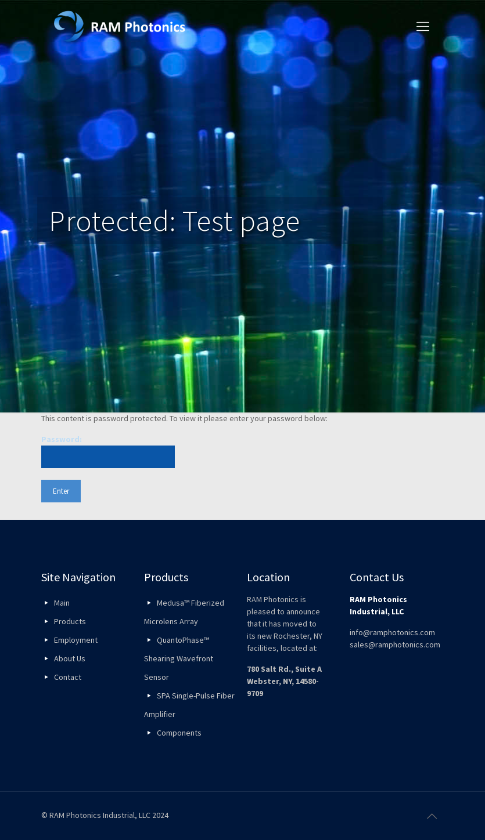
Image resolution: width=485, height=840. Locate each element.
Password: (108, 451)
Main (62, 603)
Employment (76, 640)
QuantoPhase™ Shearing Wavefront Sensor (178, 658)
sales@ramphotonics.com (395, 644)
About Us (69, 658)
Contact (67, 677)
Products (70, 621)
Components (179, 732)
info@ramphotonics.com (392, 632)
